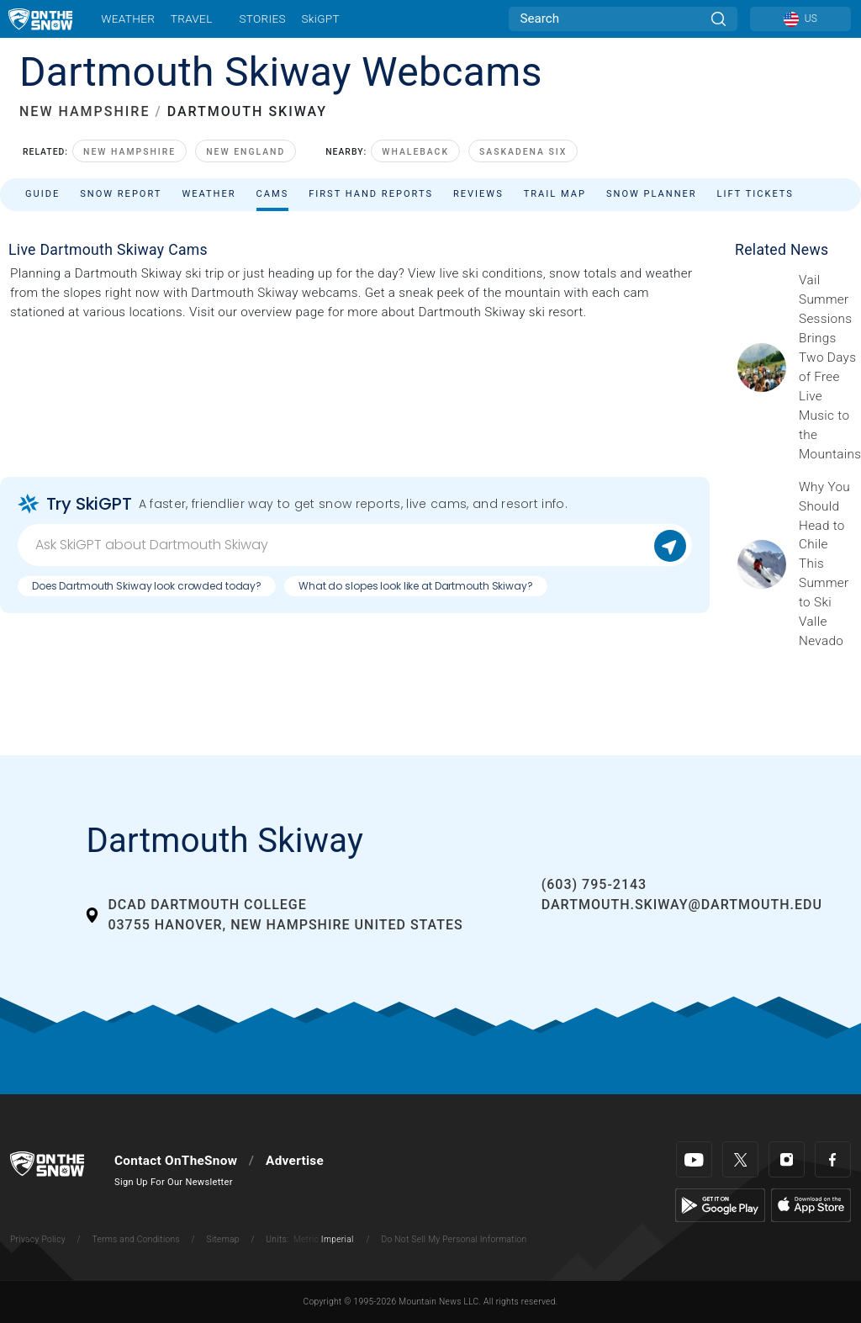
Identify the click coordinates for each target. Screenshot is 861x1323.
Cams (272, 193)
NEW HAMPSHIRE (84, 111)
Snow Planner (651, 193)
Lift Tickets (755, 193)
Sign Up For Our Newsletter (173, 1182)
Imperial (337, 1239)
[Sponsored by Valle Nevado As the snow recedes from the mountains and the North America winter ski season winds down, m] (825, 564)
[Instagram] (787, 1159)
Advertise (295, 1160)
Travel (192, 18)
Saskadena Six (523, 151)
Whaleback (415, 151)
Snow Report (120, 193)
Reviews (478, 193)
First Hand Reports (371, 193)
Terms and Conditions (135, 1239)
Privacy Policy (38, 1239)
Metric (306, 1239)
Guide (42, 193)
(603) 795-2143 (594, 884)
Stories (262, 18)
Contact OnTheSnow (175, 1160)
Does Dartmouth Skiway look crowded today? (146, 586)
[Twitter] (740, 1159)
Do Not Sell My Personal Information (453, 1239)
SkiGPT (320, 18)
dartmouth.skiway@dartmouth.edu (681, 905)
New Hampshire (129, 151)
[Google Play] (720, 1204)
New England (245, 151)
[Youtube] (694, 1159)
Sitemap (223, 1239)
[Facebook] (833, 1159)
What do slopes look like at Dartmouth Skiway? (415, 586)
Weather (128, 18)
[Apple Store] (811, 1204)
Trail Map (555, 193)
